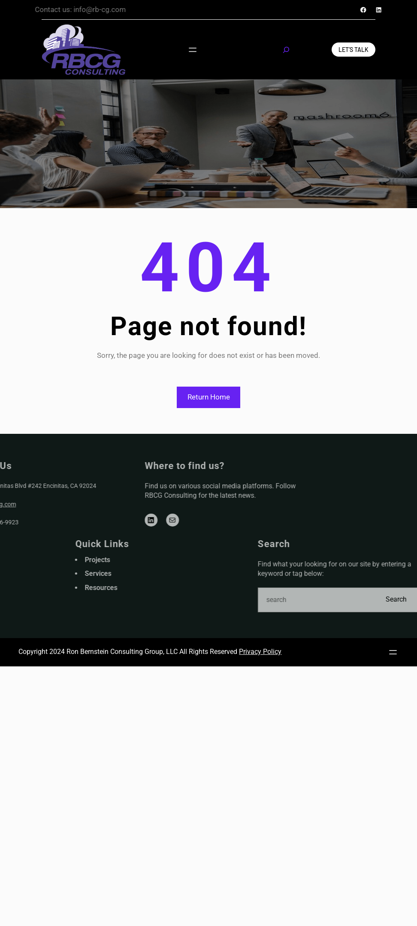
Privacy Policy (260, 652)
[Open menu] (193, 49)
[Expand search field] (286, 49)
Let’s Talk (353, 49)
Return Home (208, 397)
